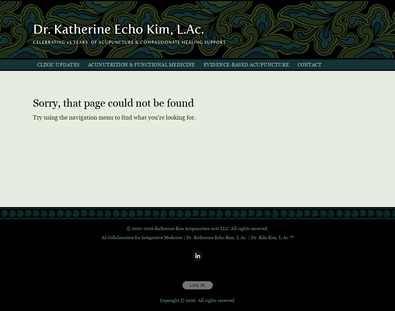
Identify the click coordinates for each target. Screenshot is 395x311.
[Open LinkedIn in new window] (197, 256)
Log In (197, 285)
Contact (310, 64)
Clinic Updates (58, 64)
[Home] (118, 29)
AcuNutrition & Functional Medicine (141, 64)
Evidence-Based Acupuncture (246, 64)
